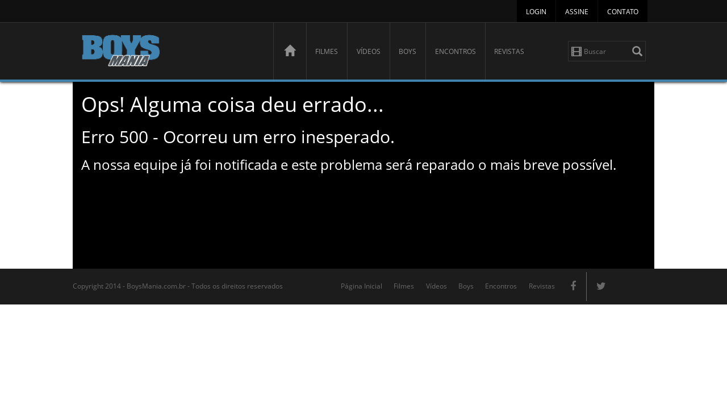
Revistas (509, 51)
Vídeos (369, 51)
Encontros (455, 51)
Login (536, 11)
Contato (622, 11)
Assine (576, 11)
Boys (407, 51)
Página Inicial (361, 286)
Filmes (326, 51)
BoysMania (171, 52)
